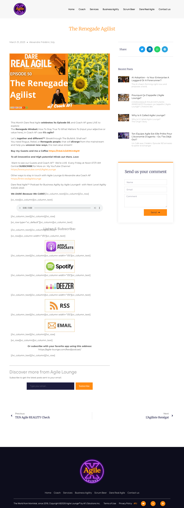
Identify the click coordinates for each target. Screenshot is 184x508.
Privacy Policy (125, 503)
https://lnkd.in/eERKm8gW (64, 151)
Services (94, 9)
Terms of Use (109, 503)
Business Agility (111, 9)
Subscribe (84, 386)
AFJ (134, 503)
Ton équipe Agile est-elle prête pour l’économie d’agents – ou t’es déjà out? (152, 136)
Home (71, 9)
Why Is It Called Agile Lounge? (148, 115)
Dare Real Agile (146, 9)
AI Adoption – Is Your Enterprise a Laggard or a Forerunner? (150, 79)
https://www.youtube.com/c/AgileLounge (33, 169)
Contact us (164, 9)
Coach (82, 9)
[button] (142, 49)
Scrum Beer (129, 9)
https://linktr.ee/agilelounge (26, 178)
